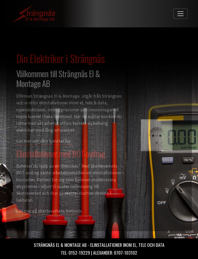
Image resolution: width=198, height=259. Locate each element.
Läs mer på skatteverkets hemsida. (49, 211)
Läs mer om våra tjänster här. (44, 141)
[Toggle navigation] (180, 14)
